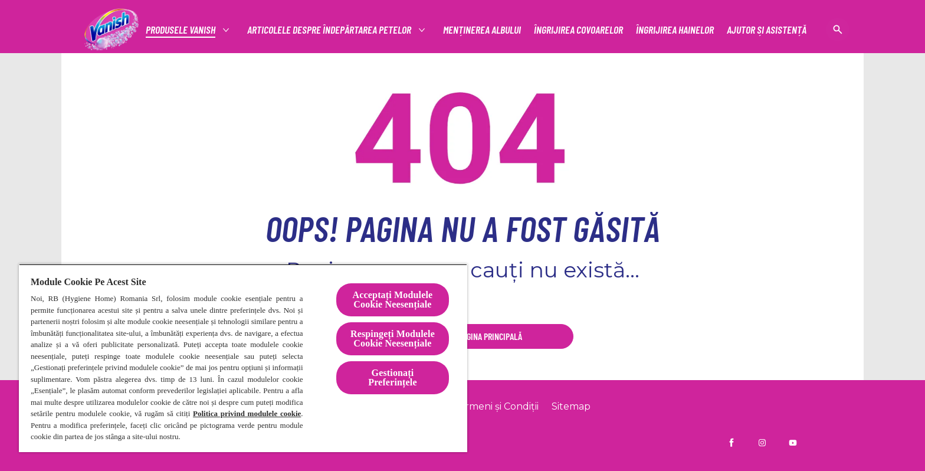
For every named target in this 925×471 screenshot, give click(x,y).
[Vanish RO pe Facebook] (731, 442)
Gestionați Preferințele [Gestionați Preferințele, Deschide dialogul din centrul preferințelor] (392, 377)
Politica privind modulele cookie (247, 413)
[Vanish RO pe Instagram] (762, 442)
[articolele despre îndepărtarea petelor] (330, 29)
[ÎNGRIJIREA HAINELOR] (674, 29)
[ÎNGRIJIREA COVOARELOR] (578, 29)
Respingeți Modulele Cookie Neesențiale (392, 338)
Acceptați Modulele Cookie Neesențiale (393, 299)
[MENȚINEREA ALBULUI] (481, 29)
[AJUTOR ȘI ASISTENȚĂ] (766, 29)
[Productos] (181, 29)
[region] (243, 358)
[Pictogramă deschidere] (837, 29)
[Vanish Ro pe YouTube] (792, 442)
